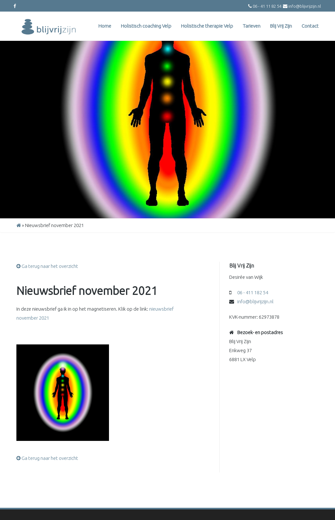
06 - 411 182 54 (252, 292)
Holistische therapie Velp (207, 26)
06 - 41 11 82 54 (267, 6)
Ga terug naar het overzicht (47, 266)
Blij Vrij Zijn (281, 26)
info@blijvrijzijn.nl (304, 6)
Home (104, 26)
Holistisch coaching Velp (146, 26)
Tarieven (251, 26)
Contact (310, 26)
